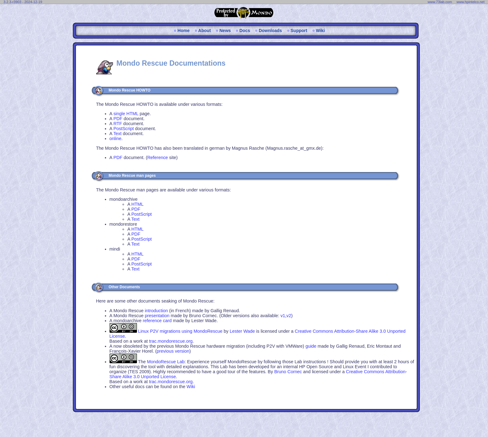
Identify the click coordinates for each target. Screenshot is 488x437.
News (225, 30)
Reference (157, 157)
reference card (157, 320)
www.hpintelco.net (471, 2)
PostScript (123, 128)
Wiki (320, 30)
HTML (137, 204)
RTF (117, 123)
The (161, 361)
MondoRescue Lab (166, 361)
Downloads (270, 30)
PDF (117, 118)
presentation (157, 315)
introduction (156, 310)
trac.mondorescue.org (171, 341)
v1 (282, 315)
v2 (288, 315)
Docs (244, 30)
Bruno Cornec (288, 371)
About (204, 30)
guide (310, 346)
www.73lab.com (440, 2)
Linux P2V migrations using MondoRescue (180, 331)
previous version (173, 351)
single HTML (125, 113)
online (115, 138)
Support (299, 30)
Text (117, 133)
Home (183, 30)
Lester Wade (242, 331)
